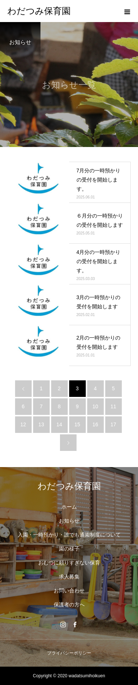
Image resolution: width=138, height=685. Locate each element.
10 (95, 406)
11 (113, 406)
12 (23, 424)
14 (59, 424)
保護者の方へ (69, 604)
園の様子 (69, 549)
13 (41, 424)
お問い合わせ (69, 590)
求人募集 (69, 577)
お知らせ (69, 521)
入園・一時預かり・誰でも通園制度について (69, 535)
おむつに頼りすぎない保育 (69, 563)
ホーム (69, 507)
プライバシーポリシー (69, 653)
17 (113, 424)
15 (77, 424)
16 (95, 424)
